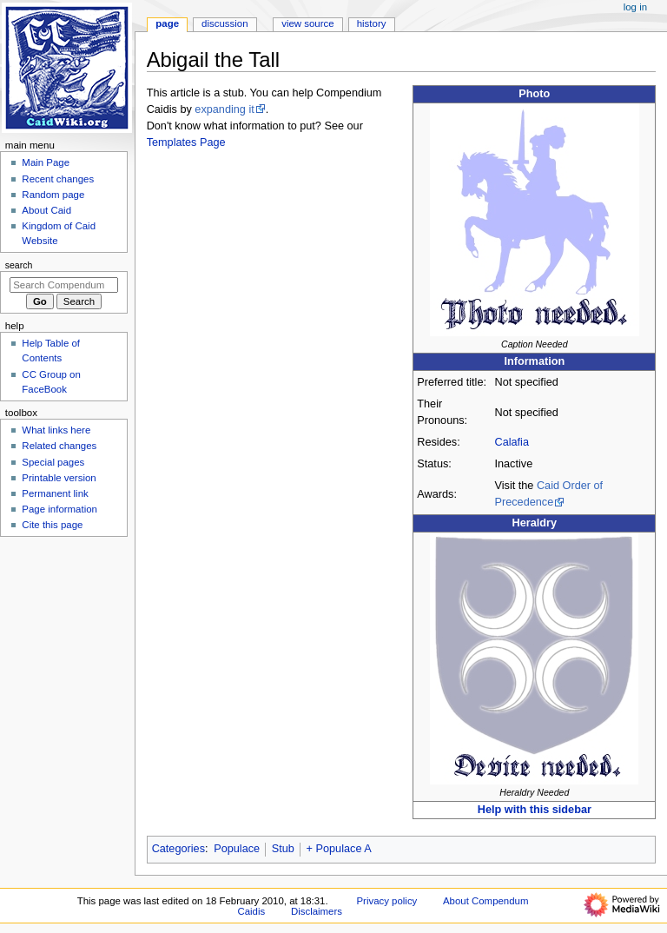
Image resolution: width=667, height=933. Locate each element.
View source (307, 23)
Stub (283, 849)
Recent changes (58, 179)
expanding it (224, 109)
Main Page (45, 162)
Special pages (53, 462)
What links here (56, 430)
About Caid (46, 210)
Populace (237, 849)
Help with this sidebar (534, 810)
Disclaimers (316, 911)
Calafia (511, 442)
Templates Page (186, 142)
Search (19, 265)
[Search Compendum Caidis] (64, 285)
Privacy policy (386, 901)
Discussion (224, 23)
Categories (178, 849)
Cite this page (52, 524)
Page (167, 23)
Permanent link (55, 493)
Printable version (59, 478)
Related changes (59, 445)
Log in (635, 7)
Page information (59, 509)
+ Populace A (339, 849)
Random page (53, 194)
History (371, 23)
